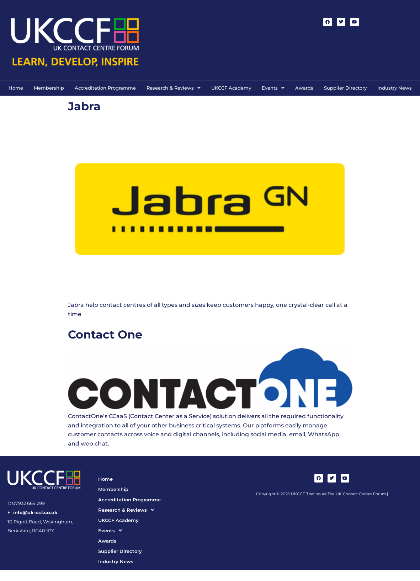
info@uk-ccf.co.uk (35, 512)
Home (16, 88)
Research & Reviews (174, 88)
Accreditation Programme (105, 88)
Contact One (105, 334)
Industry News (394, 88)
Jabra (84, 106)
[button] (173, 88)
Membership (49, 88)
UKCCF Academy (231, 88)
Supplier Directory (345, 88)
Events (273, 88)
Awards (304, 88)
